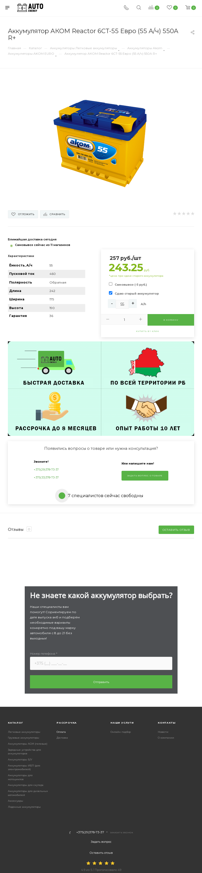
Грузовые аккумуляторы (23, 737)
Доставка (62, 737)
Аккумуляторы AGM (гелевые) (27, 743)
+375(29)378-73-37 (46, 469)
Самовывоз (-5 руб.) (131, 284)
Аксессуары (15, 800)
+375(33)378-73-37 (46, 477)
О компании (166, 737)
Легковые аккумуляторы (24, 731)
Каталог (15, 722)
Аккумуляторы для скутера (25, 785)
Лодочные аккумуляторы (24, 806)
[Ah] (122, 304)
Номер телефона (43, 653)
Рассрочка (67, 722)
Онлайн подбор (120, 731)
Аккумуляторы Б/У (20, 759)
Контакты (166, 722)
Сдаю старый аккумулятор (137, 293)
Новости (163, 731)
